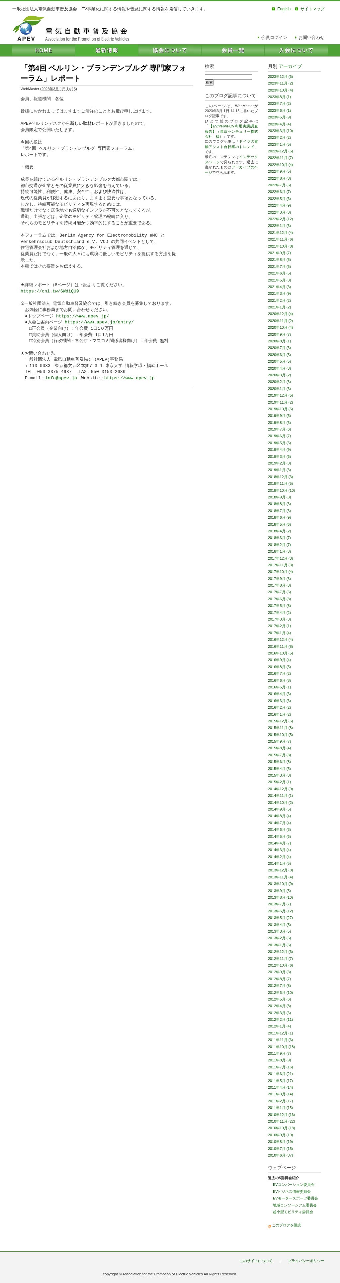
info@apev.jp (61, 378)
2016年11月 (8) (280, 646)
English (284, 9)
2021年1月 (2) (279, 307)
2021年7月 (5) (279, 267)
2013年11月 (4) (280, 877)
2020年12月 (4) (280, 314)
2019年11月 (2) (280, 402)
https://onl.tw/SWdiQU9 (50, 291)
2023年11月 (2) (280, 83)
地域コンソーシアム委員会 (295, 1205)
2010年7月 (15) (280, 1149)
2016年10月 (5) (280, 653)
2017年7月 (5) (279, 592)
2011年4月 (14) (280, 1087)
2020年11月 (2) (280, 321)
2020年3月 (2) (279, 375)
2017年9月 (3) (279, 579)
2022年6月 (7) (279, 192)
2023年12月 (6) (280, 77)
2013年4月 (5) (279, 925)
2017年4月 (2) (279, 613)
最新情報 (106, 50)
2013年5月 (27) (280, 918)
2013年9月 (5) (279, 891)
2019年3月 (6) (279, 456)
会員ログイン (274, 37)
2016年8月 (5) (279, 667)
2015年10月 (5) (280, 735)
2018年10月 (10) (281, 490)
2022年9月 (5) (279, 171)
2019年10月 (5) (280, 409)
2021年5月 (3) (279, 280)
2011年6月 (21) (280, 1074)
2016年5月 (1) (279, 687)
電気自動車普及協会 (70, 28)
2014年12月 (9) (280, 789)
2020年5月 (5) (279, 361)
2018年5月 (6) (279, 524)
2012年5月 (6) (279, 999)
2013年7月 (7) (279, 904)
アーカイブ (290, 66)
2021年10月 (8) (280, 246)
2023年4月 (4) (279, 124)
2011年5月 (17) (280, 1081)
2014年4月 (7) (279, 843)
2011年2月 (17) (280, 1101)
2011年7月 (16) (280, 1067)
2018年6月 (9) (279, 517)
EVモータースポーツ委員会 (295, 1198)
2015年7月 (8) (279, 755)
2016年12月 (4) (280, 640)
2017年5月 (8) (279, 606)
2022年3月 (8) (279, 212)
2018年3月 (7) (279, 538)
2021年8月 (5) (279, 260)
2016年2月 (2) (279, 707)
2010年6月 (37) (280, 1155)
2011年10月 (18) (281, 1047)
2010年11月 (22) (281, 1121)
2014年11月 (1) (280, 796)
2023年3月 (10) (280, 131)
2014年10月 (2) (280, 803)
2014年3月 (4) (279, 850)
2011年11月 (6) (280, 1040)
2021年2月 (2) (279, 300)
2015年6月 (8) (279, 762)
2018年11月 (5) (280, 483)
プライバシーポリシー (306, 1261)
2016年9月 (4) (279, 660)
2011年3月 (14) (280, 1094)
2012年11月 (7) (280, 959)
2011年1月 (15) (280, 1108)
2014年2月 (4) (279, 857)
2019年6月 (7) (279, 436)
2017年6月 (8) (279, 599)
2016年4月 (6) (279, 694)
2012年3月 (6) (279, 1013)
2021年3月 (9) (279, 293)
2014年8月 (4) (279, 816)
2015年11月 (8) (280, 728)
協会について (170, 50)
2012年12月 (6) (280, 952)
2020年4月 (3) (279, 368)
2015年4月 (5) (279, 769)
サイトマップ (312, 9)
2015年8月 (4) (279, 748)
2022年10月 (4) (280, 165)
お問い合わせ (311, 37)
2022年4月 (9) (279, 205)
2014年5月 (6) (279, 836)
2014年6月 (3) (279, 829)
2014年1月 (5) (279, 863)
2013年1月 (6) (279, 945)
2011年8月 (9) (279, 1060)
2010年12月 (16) (281, 1115)
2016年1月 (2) (279, 714)
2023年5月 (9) (279, 117)
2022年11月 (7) (280, 158)
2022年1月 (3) (279, 226)
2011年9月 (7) (279, 1053)
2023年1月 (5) (279, 144)
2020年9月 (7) (279, 334)
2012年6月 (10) (280, 993)
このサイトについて (256, 1261)
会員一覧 (233, 50)
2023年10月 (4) (280, 90)
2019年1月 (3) (279, 470)
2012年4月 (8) (279, 1006)
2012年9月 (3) (279, 972)
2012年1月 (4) (279, 1026)
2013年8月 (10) (280, 897)
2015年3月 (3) (279, 775)
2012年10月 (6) (280, 965)
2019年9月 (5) (279, 416)
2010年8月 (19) (280, 1142)
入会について (296, 50)
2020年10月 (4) (280, 327)
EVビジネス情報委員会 (292, 1191)
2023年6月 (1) (279, 110)
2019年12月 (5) (280, 395)
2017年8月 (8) (279, 585)
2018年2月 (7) (279, 545)
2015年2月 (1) (279, 782)
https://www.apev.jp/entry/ (99, 322)
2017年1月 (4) (279, 633)
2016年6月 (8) (279, 680)
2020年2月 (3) (279, 382)
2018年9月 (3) (279, 497)
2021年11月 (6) (280, 239)
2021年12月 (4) (280, 233)
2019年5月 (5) (279, 443)
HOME (43, 50)
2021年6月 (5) (279, 273)
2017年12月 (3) (280, 558)
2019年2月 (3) (279, 463)
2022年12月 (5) (280, 151)
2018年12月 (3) (280, 477)
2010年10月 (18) (281, 1128)
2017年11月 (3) (280, 565)
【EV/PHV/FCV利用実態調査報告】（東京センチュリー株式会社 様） (231, 131)
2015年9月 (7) (279, 741)
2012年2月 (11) (280, 1019)
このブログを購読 (286, 1225)
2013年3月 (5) (279, 931)
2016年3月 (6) (279, 701)
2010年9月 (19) (280, 1135)
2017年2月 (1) (279, 626)
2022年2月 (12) (280, 219)
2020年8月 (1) (279, 341)
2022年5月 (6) (279, 199)
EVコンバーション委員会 (293, 1185)
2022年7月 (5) (279, 185)
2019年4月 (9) (279, 450)
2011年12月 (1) (280, 1033)
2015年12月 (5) (280, 721)
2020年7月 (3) (279, 348)
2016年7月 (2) (279, 673)
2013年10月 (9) (280, 884)
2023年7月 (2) (279, 103)
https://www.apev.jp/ (82, 316)
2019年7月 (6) (279, 429)
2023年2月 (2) (279, 137)
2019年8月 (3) (279, 423)
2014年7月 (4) (279, 823)
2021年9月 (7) (279, 253)
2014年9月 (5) (279, 809)
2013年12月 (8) (280, 870)
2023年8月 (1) (279, 97)
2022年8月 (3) (279, 178)
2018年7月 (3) (279, 511)
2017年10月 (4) (280, 572)
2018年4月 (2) (279, 531)
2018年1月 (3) (279, 551)
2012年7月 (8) (279, 986)
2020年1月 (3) (279, 389)
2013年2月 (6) (279, 938)
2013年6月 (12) (280, 911)
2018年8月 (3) (279, 504)
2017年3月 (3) (279, 619)
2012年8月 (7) (279, 979)
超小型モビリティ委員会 (293, 1212)
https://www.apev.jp (129, 378)
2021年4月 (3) (279, 287)
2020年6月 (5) (279, 355)
